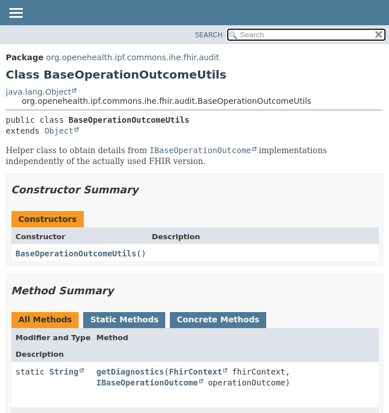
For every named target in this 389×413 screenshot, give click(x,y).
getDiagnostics (130, 371)
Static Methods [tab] (124, 319)
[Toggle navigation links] (15, 14)
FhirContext (195, 371)
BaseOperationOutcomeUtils (76, 253)
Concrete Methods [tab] (218, 319)
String (64, 371)
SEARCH (209, 35)
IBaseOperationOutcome (147, 382)
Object (58, 130)
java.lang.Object (38, 91)
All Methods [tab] (45, 319)
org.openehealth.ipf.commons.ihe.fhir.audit (132, 57)
